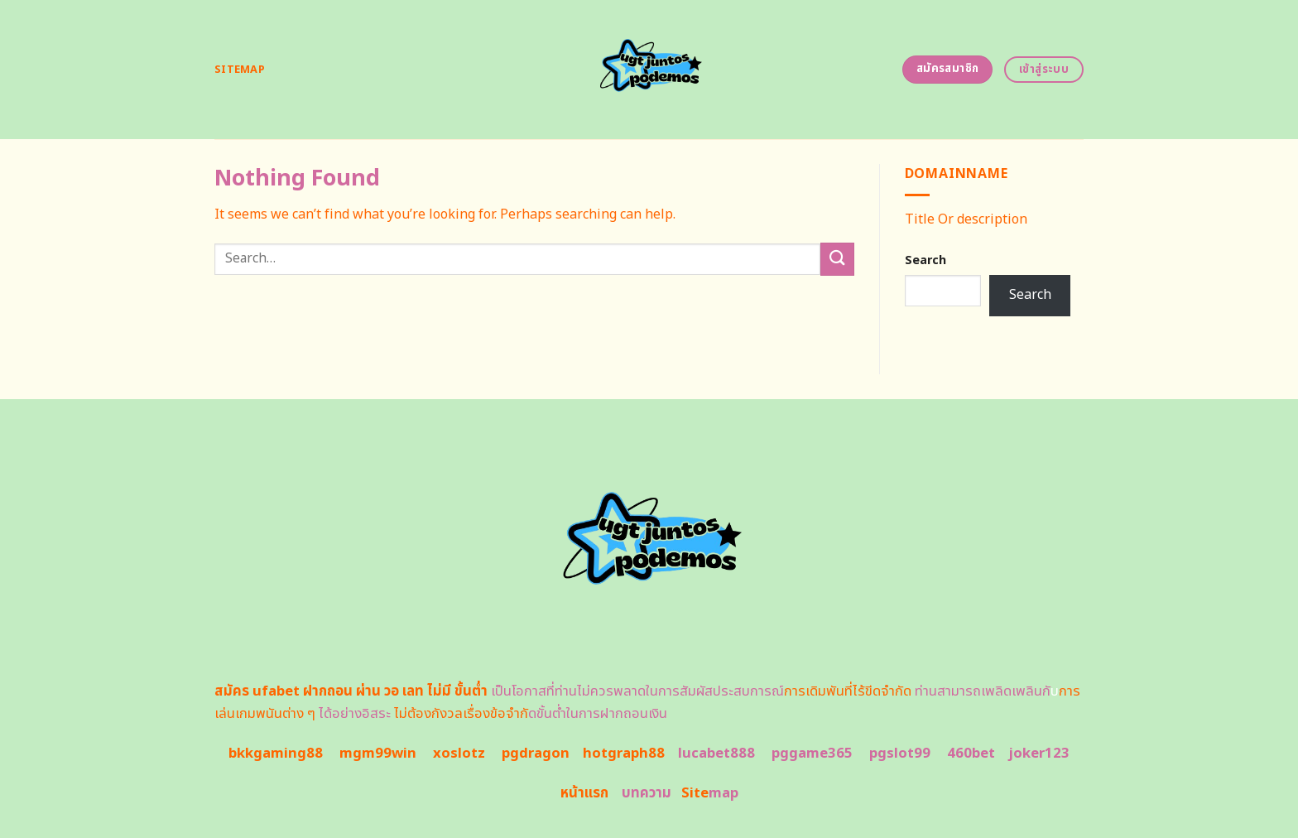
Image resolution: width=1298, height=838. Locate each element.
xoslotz (459, 753)
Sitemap (239, 69)
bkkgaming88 (275, 753)
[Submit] (836, 259)
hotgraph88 (624, 753)
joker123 (1039, 753)
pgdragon (536, 753)
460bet (971, 753)
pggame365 (812, 753)
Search (925, 260)
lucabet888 (716, 753)
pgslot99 (899, 753)
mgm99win (377, 753)
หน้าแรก (584, 793)
